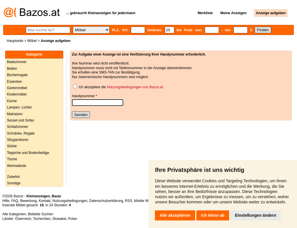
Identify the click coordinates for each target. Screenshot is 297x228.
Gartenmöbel (17, 88)
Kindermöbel (16, 94)
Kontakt (44, 201)
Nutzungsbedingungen (69, 201)
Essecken (14, 82)
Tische (12, 159)
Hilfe (5, 201)
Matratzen (14, 114)
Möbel (32, 41)
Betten (12, 69)
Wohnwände (16, 166)
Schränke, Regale (21, 133)
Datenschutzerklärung (106, 201)
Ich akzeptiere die (92, 87)
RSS (128, 201)
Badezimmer (16, 62)
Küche (12, 101)
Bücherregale (17, 75)
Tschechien (41, 219)
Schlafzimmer (17, 127)
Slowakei (59, 219)
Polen (72, 219)
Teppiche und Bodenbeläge (28, 153)
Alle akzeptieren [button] (175, 215)
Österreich (23, 219)
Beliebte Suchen (40, 214)
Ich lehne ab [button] (212, 215)
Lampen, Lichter (19, 107)
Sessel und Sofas (20, 120)
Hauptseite (15, 41)
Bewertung (28, 201)
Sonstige (14, 183)
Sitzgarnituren (17, 140)
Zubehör (13, 177)
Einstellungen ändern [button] (255, 215)
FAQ (14, 201)
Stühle (12, 146)
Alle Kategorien (14, 214)
